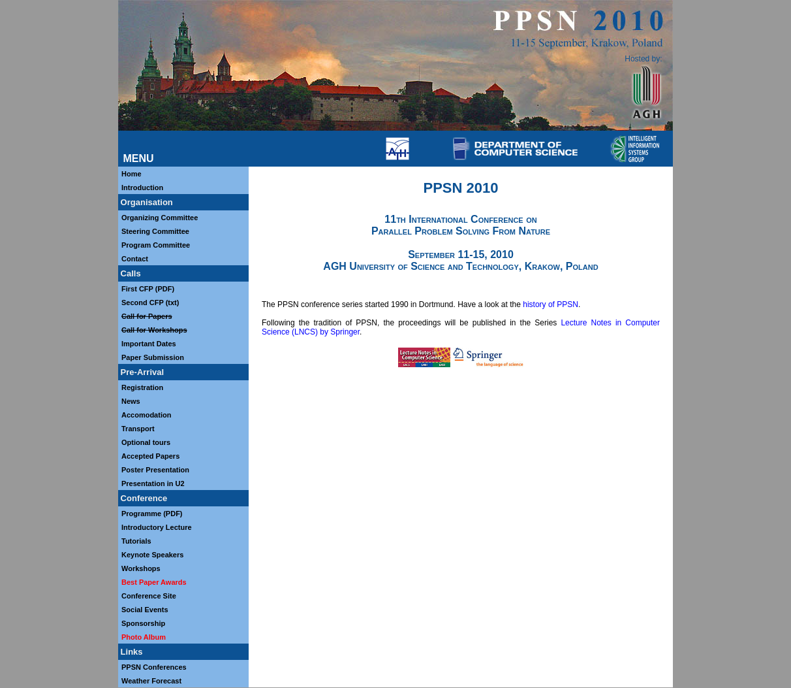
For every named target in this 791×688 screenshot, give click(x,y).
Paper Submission (152, 357)
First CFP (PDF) (147, 289)
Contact (134, 259)
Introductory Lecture (156, 527)
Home (131, 174)
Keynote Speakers (152, 555)
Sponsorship (143, 623)
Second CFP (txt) (150, 302)
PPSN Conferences (154, 667)
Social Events (144, 610)
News (130, 401)
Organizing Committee (159, 217)
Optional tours (145, 442)
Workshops (141, 568)
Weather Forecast (151, 681)
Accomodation (146, 415)
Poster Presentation (155, 470)
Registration (142, 387)
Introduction (142, 187)
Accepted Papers (150, 456)
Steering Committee (155, 231)
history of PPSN (550, 304)
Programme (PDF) (152, 513)
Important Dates (148, 344)
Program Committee (155, 245)
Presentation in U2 (154, 483)
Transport (138, 429)
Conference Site (148, 596)
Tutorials (136, 541)
